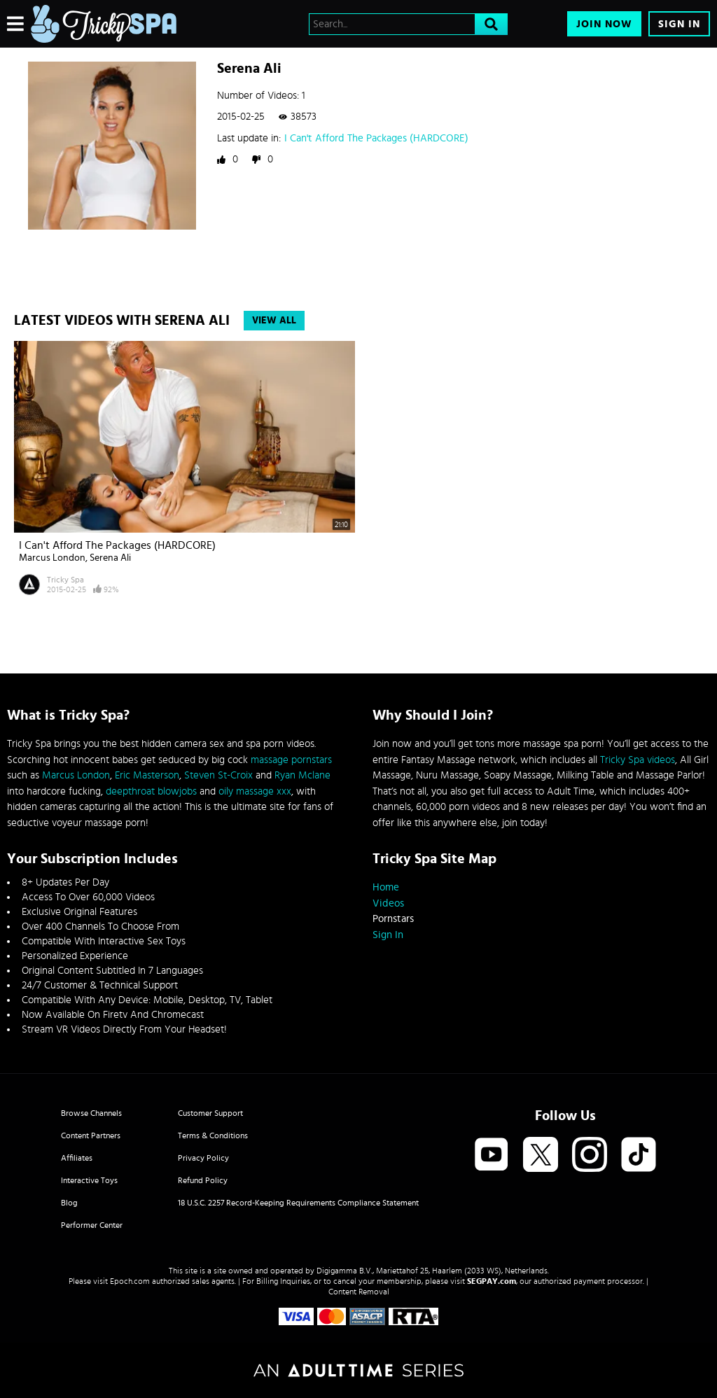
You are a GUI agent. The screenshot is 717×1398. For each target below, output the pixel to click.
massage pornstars (291, 760)
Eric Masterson (147, 775)
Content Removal (358, 1291)
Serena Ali (110, 558)
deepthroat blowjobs (151, 791)
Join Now (604, 24)
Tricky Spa (65, 579)
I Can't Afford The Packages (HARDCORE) (376, 138)
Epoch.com (130, 1281)
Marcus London (52, 558)
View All (274, 321)
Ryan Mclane (302, 775)
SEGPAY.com (491, 1281)
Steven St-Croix (218, 775)
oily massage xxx (254, 791)
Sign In (679, 24)
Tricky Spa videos (637, 760)
